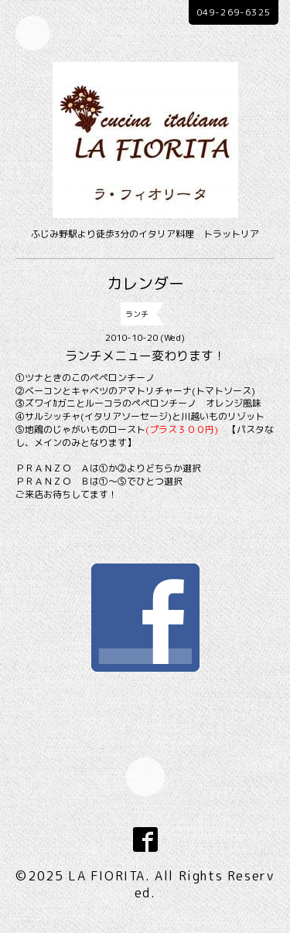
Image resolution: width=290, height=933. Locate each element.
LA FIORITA (106, 875)
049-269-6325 (233, 12)
